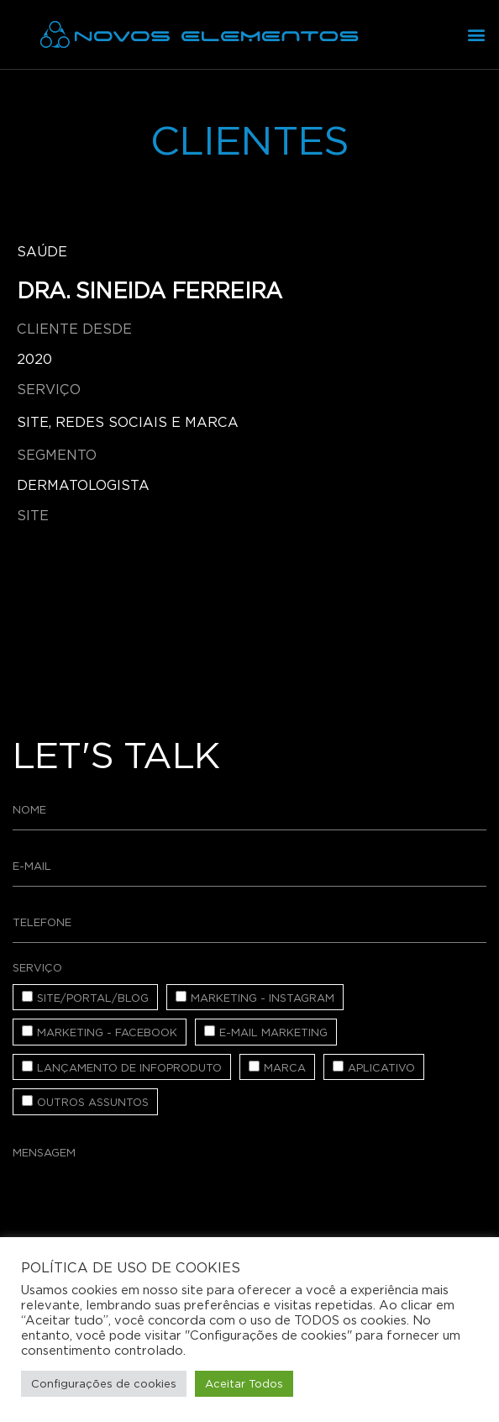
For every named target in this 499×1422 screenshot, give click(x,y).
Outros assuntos (93, 1102)
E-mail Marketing (273, 1032)
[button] (477, 35)
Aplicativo (381, 1067)
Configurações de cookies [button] (103, 1383)
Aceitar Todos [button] (244, 1383)
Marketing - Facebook (107, 1032)
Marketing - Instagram (262, 998)
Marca (285, 1067)
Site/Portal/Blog (93, 998)
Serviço (37, 967)
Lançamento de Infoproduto (129, 1067)
